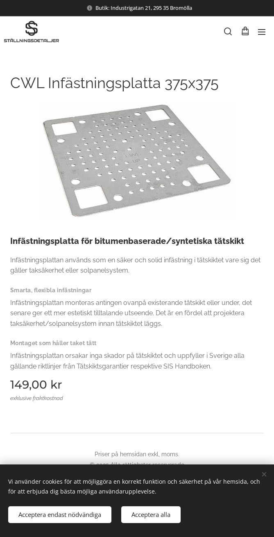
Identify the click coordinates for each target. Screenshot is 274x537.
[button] (228, 31)
